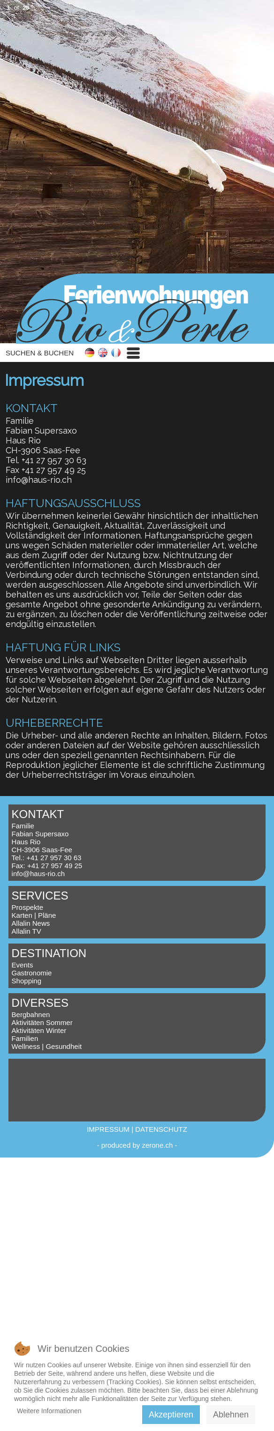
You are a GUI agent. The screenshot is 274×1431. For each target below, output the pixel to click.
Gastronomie (32, 973)
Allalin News (31, 923)
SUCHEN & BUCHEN (40, 353)
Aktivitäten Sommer (42, 1022)
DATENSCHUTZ (161, 1129)
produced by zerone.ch (137, 1145)
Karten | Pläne (34, 915)
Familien (25, 1038)
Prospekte (28, 907)
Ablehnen (231, 1414)
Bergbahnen (31, 1014)
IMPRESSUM (108, 1129)
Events (22, 965)
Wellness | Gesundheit (47, 1046)
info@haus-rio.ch (39, 480)
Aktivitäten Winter (39, 1030)
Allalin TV (26, 931)
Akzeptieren (171, 1414)
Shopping (26, 981)
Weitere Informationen (49, 1411)
